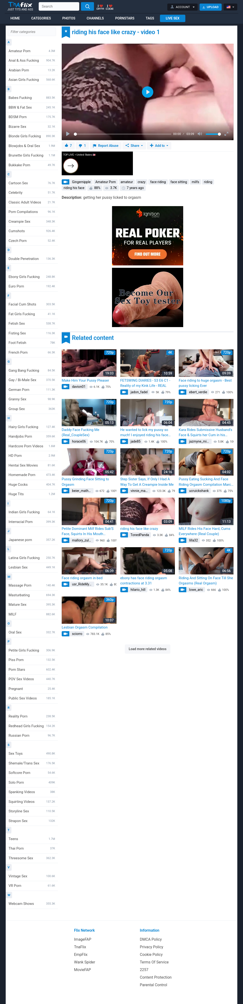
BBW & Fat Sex (32, 107)
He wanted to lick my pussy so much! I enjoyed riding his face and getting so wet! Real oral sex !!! (145, 433)
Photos (68, 18)
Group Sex (32, 409)
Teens (32, 839)
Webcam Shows (32, 904)
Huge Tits (32, 494)
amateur (127, 182)
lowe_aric (195, 590)
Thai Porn (32, 848)
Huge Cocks (32, 484)
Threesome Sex (32, 858)
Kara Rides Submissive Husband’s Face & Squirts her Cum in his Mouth (205, 433)
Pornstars (125, 18)
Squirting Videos (32, 802)
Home (15, 18)
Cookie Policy (151, 954)
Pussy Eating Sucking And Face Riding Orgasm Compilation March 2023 (206, 482)
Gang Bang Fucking (32, 370)
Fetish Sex (32, 323)
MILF (32, 614)
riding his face (74, 188)
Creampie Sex (32, 221)
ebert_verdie (197, 392)
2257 (144, 969)
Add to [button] (158, 146)
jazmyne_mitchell (200, 441)
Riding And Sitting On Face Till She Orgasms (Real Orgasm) (206, 581)
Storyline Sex (32, 811)
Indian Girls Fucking (32, 512)
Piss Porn (32, 660)
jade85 (135, 441)
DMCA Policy (151, 939)
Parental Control (153, 985)
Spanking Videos (32, 792)
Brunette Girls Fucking (32, 155)
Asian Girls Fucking (32, 80)
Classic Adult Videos (32, 202)
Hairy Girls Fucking (32, 427)
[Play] (68, 134)
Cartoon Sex (32, 183)
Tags (150, 18)
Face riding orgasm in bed (82, 578)
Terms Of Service (154, 962)
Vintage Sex (32, 876)
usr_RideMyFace (82, 584)
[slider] (122, 134)
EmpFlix (81, 954)
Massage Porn (32, 585)
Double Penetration (32, 259)
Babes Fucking (32, 98)
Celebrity (32, 192)
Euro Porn (32, 286)
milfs (195, 182)
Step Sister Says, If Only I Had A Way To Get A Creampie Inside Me (147, 482)
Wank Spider (84, 962)
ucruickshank (198, 491)
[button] (182, 7)
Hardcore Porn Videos (32, 446)
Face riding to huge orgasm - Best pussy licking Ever (205, 383)
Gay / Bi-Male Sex (32, 380)
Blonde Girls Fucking (32, 136)
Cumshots (32, 231)
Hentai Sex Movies (32, 465)
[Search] (87, 6)
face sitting (179, 182)
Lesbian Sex (32, 567)
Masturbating (32, 595)
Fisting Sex (32, 333)
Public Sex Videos (32, 698)
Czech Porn (32, 241)
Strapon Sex (32, 821)
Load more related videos (148, 649)
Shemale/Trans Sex (32, 763)
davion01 (78, 387)
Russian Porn (32, 735)
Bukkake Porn (32, 165)
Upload (211, 7)
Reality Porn (32, 716)
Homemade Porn (32, 475)
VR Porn (32, 886)
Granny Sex (32, 399)
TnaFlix (80, 947)
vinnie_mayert (140, 491)
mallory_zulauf (82, 540)
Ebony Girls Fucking (32, 277)
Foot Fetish (32, 343)
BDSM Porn (32, 117)
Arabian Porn (32, 70)
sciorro (76, 634)
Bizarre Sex (32, 127)
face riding (158, 182)
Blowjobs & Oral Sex (32, 146)
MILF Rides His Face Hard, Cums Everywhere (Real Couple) (204, 531)
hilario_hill (137, 590)
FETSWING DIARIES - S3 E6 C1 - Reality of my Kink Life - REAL (145, 383)
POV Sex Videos (32, 679)
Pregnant (32, 689)
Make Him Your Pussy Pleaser (85, 380)
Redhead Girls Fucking (32, 726)
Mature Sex (32, 604)
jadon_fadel (139, 392)
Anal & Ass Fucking (32, 60)
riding (208, 182)
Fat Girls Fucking (32, 314)
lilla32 (193, 540)
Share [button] (133, 146)
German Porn (32, 390)
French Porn (32, 352)
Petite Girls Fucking (32, 650)
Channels (95, 18)
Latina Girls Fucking (32, 558)
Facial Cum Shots (32, 304)
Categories (41, 18)
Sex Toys (32, 753)
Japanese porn (32, 540)
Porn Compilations (32, 212)
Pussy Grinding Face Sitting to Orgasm (85, 482)
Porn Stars (32, 669)
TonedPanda (139, 535)
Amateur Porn (32, 51)
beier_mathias (82, 491)
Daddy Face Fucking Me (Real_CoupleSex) (80, 432)
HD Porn (32, 455)
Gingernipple (81, 182)
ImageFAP (82, 939)
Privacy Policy (151, 947)
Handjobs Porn (32, 436)
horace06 (78, 441)
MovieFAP (82, 969)
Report (105, 145)
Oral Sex (32, 632)
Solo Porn (32, 782)
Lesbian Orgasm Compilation (84, 627)
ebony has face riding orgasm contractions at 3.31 (143, 581)
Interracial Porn (32, 522)
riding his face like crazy (139, 529)
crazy (141, 182)
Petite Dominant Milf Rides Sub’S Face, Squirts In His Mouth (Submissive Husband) (87, 532)
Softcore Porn (32, 773)
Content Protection (156, 977)
